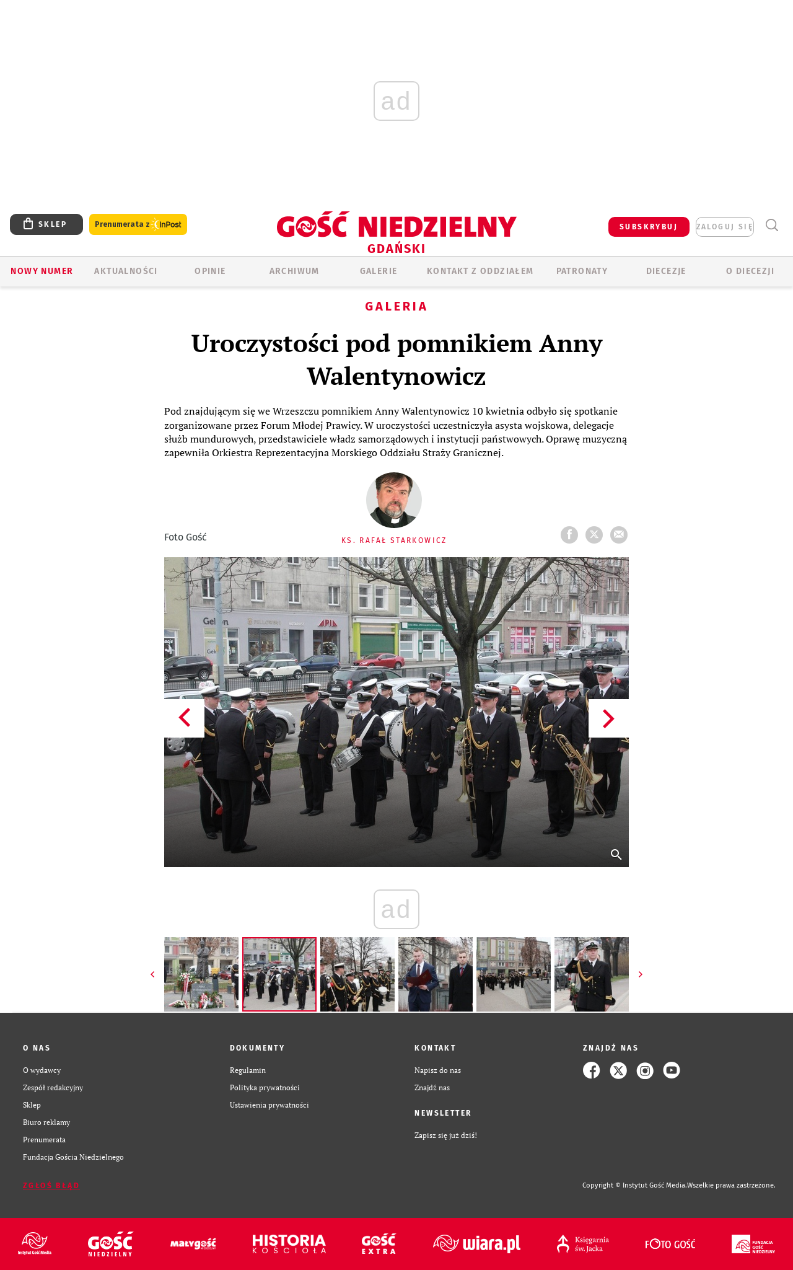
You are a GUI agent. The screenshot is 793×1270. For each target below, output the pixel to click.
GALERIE (379, 271)
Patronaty (582, 271)
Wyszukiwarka (771, 225)
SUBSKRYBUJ (649, 227)
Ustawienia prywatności (269, 1104)
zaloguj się (724, 227)
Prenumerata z (138, 225)
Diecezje (666, 271)
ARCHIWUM (294, 271)
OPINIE (210, 271)
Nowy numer (42, 271)
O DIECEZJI (750, 271)
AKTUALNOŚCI (125, 271)
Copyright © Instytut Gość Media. (634, 1185)
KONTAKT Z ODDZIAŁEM (480, 271)
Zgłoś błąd (51, 1185)
